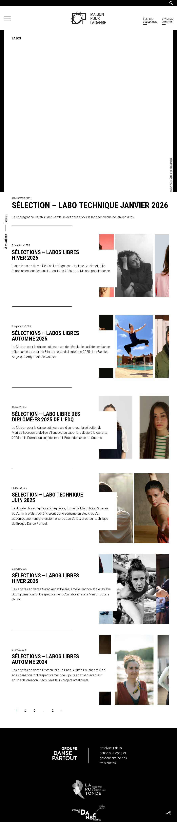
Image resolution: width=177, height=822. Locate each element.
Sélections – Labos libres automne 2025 (45, 175)
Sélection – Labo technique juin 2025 (47, 336)
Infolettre (27, 801)
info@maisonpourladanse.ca (36, 755)
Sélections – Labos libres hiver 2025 (45, 417)
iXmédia (126, 818)
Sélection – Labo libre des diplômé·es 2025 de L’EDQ (46, 255)
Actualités (6, 79)
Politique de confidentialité (30, 770)
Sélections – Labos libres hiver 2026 (45, 94)
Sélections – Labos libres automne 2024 (45, 498)
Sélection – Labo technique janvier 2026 (90, 44)
